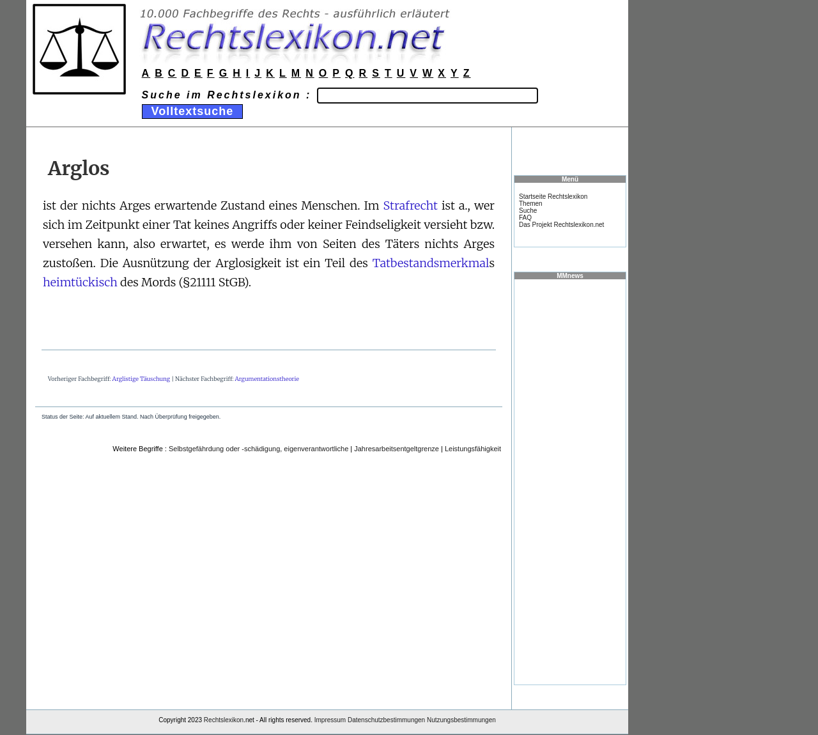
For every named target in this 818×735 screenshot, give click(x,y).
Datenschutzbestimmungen (386, 719)
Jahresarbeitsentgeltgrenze (396, 449)
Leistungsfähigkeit (473, 449)
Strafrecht (410, 205)
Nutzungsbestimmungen (461, 719)
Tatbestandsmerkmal (431, 263)
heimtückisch (80, 282)
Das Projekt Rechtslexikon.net (561, 224)
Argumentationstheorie (267, 378)
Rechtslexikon (223, 719)
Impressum (330, 719)
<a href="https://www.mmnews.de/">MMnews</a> (570, 481)
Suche (528, 210)
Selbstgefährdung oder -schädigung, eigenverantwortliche (258, 449)
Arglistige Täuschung (141, 378)
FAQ (525, 217)
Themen (531, 203)
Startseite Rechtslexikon (553, 196)
